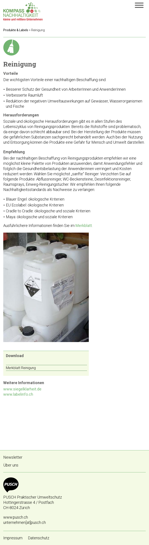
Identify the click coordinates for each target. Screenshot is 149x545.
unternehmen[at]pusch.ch (24, 522)
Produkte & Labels (15, 30)
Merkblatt (83, 225)
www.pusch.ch (15, 517)
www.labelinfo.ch (18, 394)
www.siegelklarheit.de (22, 389)
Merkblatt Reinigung (21, 368)
